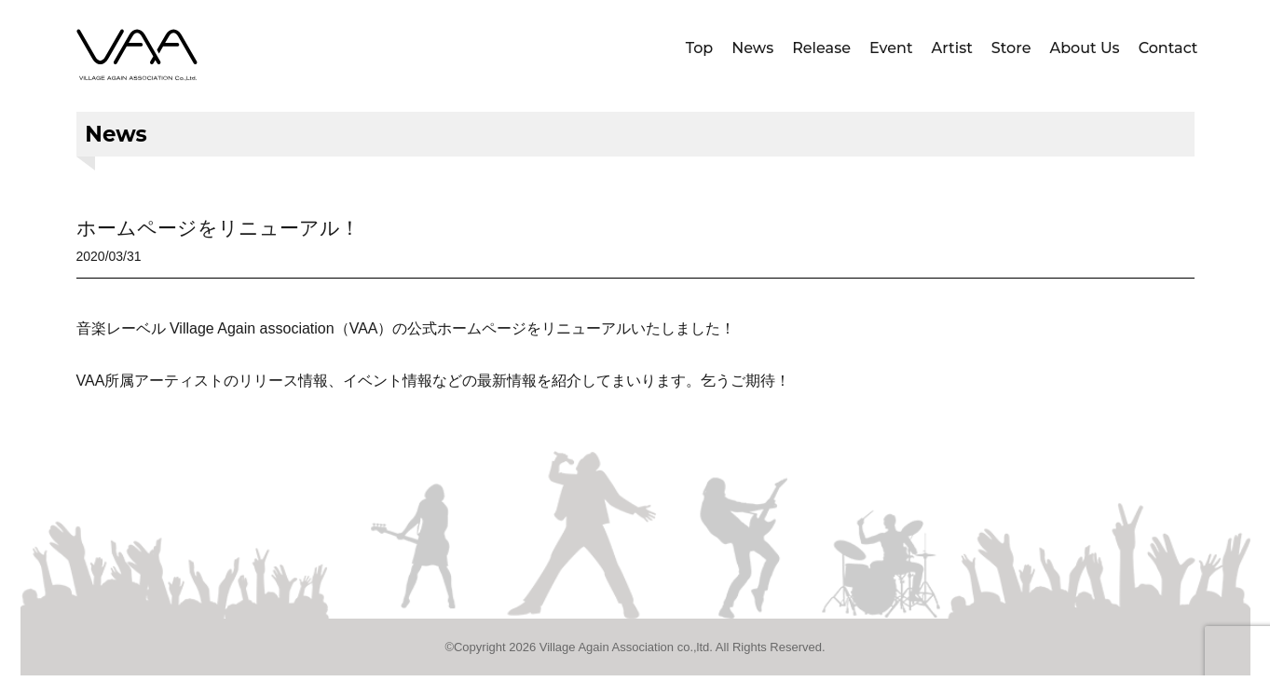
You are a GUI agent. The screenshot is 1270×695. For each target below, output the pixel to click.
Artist (952, 48)
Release (821, 48)
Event (891, 48)
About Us (1084, 48)
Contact (1168, 48)
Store (1011, 48)
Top (700, 48)
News (752, 48)
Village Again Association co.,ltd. (626, 647)
